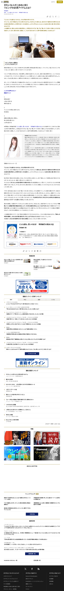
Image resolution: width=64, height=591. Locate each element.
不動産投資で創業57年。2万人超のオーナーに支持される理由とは (47, 498)
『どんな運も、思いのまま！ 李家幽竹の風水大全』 (29, 126)
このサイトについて (8, 576)
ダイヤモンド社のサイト (31, 573)
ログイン (53, 1)
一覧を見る (32, 514)
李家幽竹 (6, 10)
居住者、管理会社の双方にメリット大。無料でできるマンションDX (17, 509)
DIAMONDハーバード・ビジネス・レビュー (35, 581)
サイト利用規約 (7, 584)
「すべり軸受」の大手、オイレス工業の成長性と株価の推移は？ (17, 503)
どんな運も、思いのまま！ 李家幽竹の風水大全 (17, 12)
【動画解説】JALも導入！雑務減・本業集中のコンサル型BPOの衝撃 (47, 503)
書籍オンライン (29, 584)
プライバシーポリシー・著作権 (10, 589)
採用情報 (51, 581)
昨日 (25, 299)
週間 (39, 299)
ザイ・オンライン (29, 586)
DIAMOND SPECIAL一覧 (10, 560)
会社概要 (51, 578)
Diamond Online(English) (31, 576)
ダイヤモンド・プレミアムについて (11, 578)
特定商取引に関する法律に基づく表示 (12, 586)
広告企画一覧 (37, 560)
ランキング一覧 (32, 353)
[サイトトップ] (6, 2)
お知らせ (51, 584)
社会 (5, 12)
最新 (11, 299)
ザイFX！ (27, 589)
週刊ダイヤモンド (29, 578)
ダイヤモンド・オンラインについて (11, 573)
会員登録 (60, 2)
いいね (53, 299)
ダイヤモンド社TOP (53, 576)
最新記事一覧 (32, 553)
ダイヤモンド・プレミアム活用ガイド (11, 581)
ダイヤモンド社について (54, 573)
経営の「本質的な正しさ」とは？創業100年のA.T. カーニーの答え (17, 498)
